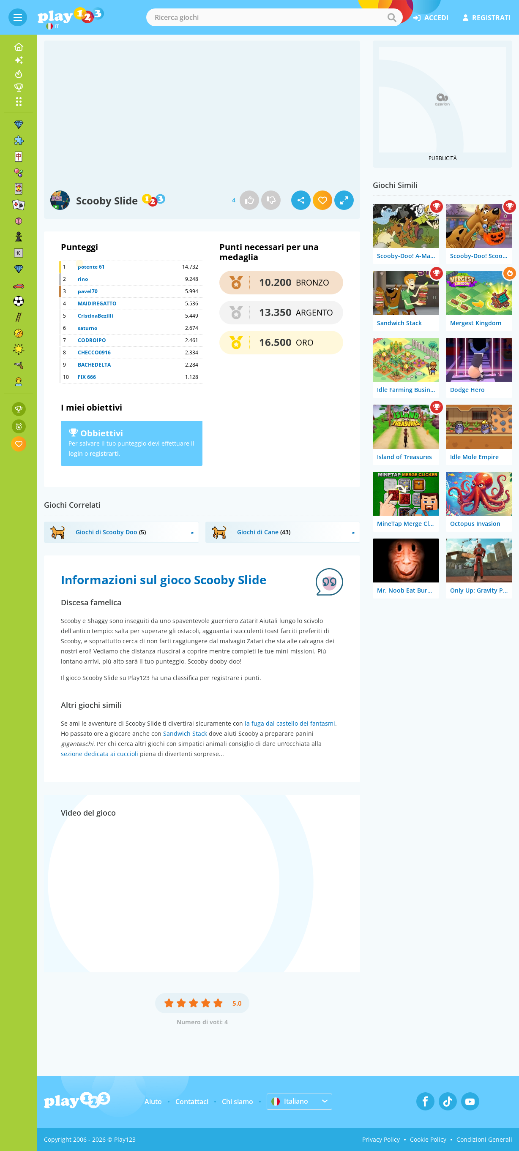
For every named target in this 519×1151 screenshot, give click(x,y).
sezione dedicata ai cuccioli (99, 754)
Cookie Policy (428, 1139)
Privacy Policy (381, 1139)
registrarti (104, 453)
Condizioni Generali (484, 1139)
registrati (487, 17)
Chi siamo (237, 1101)
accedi (430, 17)
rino (83, 279)
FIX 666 (87, 377)
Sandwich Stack (185, 733)
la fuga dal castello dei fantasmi (290, 723)
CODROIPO (92, 340)
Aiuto (153, 1101)
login (75, 453)
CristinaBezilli (95, 315)
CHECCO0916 (94, 352)
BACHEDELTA (94, 364)
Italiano (289, 1101)
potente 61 (91, 266)
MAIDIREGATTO (97, 303)
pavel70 (88, 291)
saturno (87, 328)
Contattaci (191, 1101)
